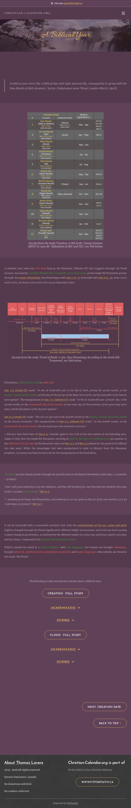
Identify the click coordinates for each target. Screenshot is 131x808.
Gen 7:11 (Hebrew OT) (56, 399)
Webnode (72, 803)
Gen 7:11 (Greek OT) (16, 390)
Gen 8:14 (43, 434)
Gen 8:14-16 (105, 278)
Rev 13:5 (84, 443)
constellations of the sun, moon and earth (102, 525)
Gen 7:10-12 (73, 278)
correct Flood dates (29, 278)
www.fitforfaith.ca (73, 3)
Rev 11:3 (69, 443)
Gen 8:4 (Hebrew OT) (71, 421)
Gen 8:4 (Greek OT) (15, 417)
